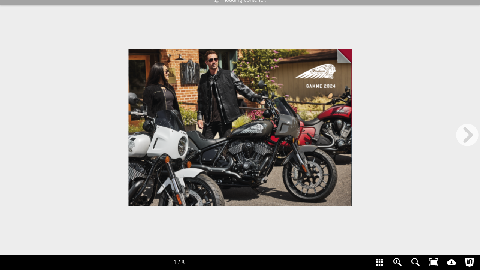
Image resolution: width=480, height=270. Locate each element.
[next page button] (467, 135)
